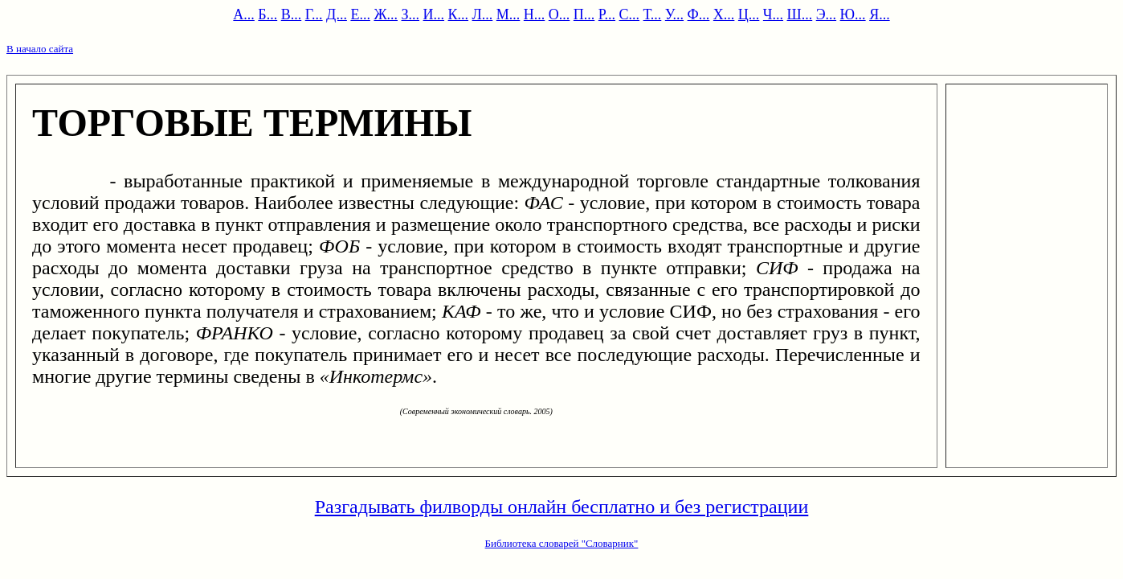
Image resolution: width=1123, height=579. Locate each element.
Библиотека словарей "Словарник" (562, 543)
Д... (336, 14)
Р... (606, 14)
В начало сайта (39, 49)
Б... (267, 14)
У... (674, 14)
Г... (314, 14)
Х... (724, 14)
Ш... (800, 14)
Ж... (386, 14)
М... (508, 14)
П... (584, 14)
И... (434, 14)
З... (411, 14)
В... (291, 14)
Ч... (773, 14)
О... (559, 14)
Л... (482, 14)
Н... (534, 14)
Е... (360, 14)
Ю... (853, 14)
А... (244, 14)
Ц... (749, 14)
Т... (652, 14)
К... (458, 14)
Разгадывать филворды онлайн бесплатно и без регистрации (562, 506)
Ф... (699, 14)
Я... (879, 14)
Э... (826, 14)
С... (629, 14)
